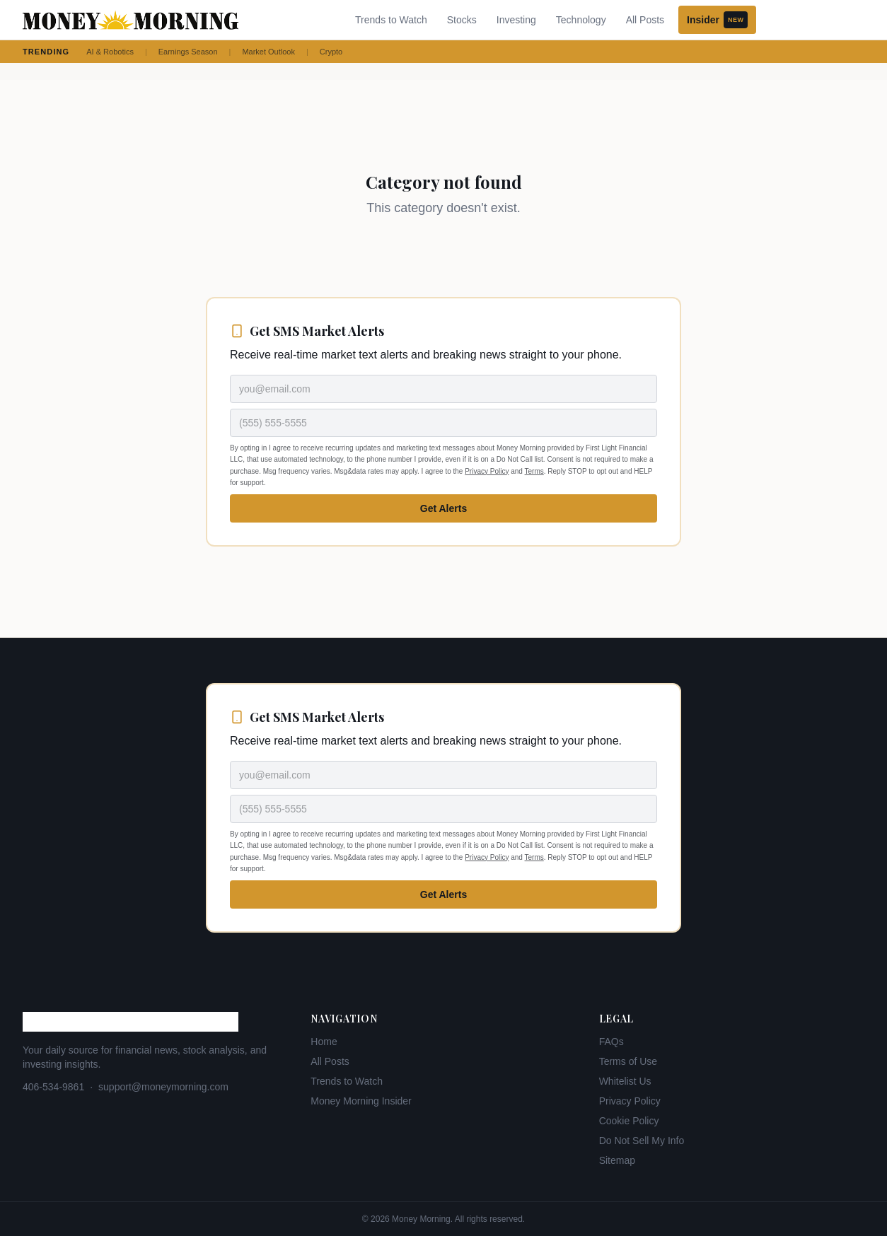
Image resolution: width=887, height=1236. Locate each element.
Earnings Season (188, 51)
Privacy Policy (487, 471)
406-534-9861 (53, 1086)
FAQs (611, 1041)
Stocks (462, 19)
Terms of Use (628, 1061)
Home (324, 1041)
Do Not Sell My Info (642, 1140)
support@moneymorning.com (163, 1086)
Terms (534, 471)
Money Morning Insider (361, 1101)
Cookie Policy (629, 1120)
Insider (717, 19)
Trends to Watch (391, 19)
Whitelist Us (625, 1081)
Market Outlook (268, 51)
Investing (516, 19)
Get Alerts (443, 508)
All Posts (645, 19)
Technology (581, 19)
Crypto (331, 51)
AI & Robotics (110, 51)
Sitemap (617, 1160)
